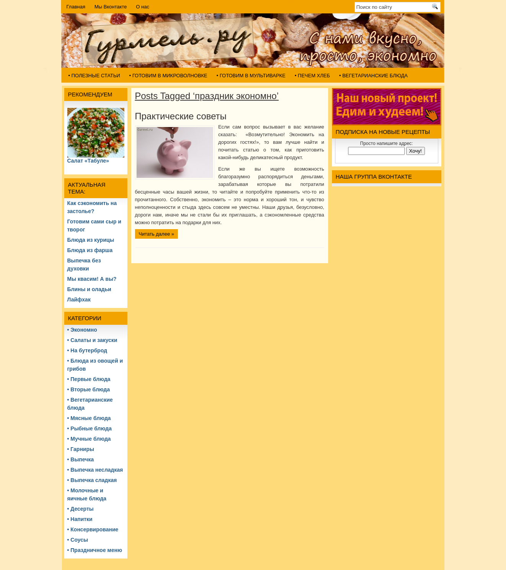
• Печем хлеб (312, 75)
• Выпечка (80, 459)
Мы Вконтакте (110, 7)
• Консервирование (93, 529)
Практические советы (181, 116)
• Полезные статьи (94, 75)
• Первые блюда (89, 379)
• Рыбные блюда (89, 428)
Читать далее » (156, 234)
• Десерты (80, 509)
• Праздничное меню (94, 550)
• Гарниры (80, 449)
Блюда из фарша (90, 250)
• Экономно (82, 330)
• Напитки (80, 519)
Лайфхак (79, 299)
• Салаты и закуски (92, 340)
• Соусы (77, 540)
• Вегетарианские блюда (373, 75)
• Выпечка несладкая (95, 470)
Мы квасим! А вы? (92, 279)
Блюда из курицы (90, 240)
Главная (76, 7)
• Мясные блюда (89, 418)
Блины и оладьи (89, 289)
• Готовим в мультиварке (250, 75)
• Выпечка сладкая (92, 480)
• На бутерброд (87, 350)
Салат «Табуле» (88, 161)
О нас (143, 7)
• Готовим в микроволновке (168, 75)
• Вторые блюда (88, 389)
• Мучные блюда (89, 439)
